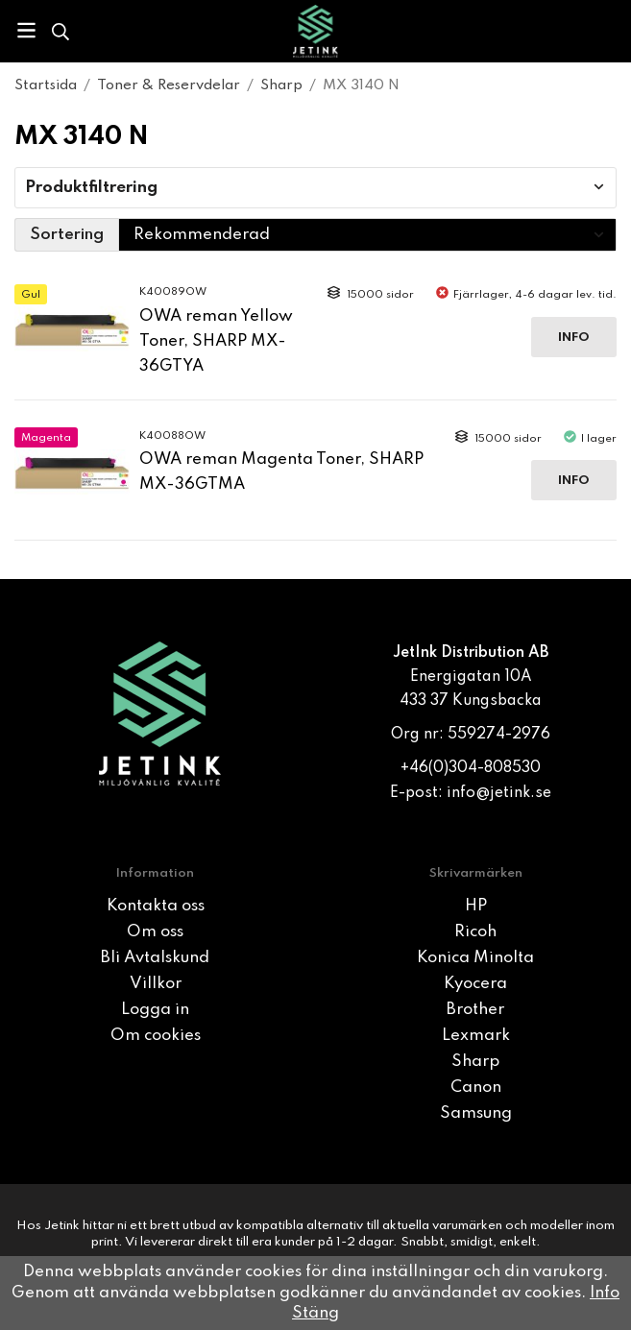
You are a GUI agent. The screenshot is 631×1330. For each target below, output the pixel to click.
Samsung (476, 1113)
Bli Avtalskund (155, 958)
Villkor (156, 984)
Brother (475, 1010)
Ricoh (475, 932)
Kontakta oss (156, 906)
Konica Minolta (475, 958)
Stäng (315, 1313)
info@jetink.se (499, 793)
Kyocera (475, 984)
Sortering (67, 235)
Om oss (155, 932)
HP (476, 906)
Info (574, 337)
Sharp (475, 1061)
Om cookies (155, 1036)
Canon (475, 1087)
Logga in (155, 1010)
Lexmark (476, 1036)
